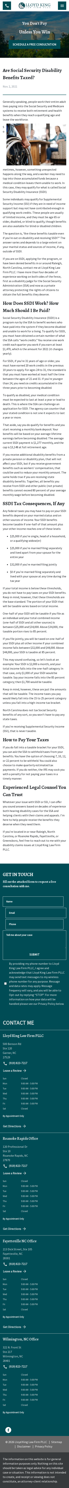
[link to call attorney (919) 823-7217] (7, 5)
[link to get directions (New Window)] (34, 1050)
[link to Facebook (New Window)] (8, 1430)
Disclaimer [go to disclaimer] (24, 1446)
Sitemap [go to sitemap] (56, 1442)
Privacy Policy (43, 1446)
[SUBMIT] (34, 954)
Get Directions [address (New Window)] (14, 1126)
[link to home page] (34, 5)
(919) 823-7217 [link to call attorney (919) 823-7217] (15, 1063)
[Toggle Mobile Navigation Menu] (62, 5)
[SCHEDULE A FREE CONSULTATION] (34, 44)
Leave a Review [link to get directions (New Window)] (15, 1070)
